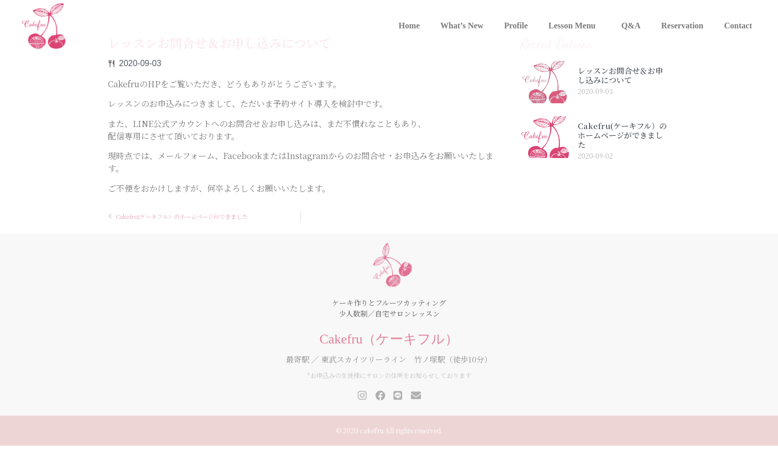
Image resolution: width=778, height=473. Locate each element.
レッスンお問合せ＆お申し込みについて (620, 103)
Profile (516, 25)
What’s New (461, 25)
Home (409, 25)
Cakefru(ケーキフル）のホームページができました (622, 163)
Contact (738, 25)
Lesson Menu (574, 26)
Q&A (630, 25)
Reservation (682, 25)
